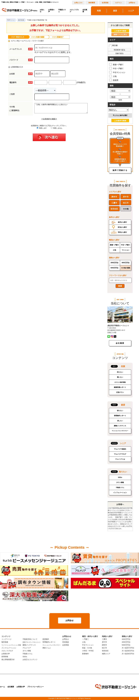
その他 (126, 209)
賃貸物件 (45, 639)
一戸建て (85, 639)
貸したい (120, 420)
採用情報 (5, 657)
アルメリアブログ (120, 454)
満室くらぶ (46, 648)
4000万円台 (126, 263)
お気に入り (78, 3)
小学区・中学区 (88, 651)
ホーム (2, 687)
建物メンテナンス (120, 426)
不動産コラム (62, 10)
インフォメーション (120, 492)
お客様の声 (51, 10)
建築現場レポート (120, 387)
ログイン (118, 3)
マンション (125, 250)
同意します (42, 130)
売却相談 (65, 642)
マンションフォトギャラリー (120, 430)
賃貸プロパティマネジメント (32, 642)
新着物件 (85, 654)
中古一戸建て (116, 68)
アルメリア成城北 (120, 449)
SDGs (35, 11)
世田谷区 (114, 209)
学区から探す (122, 232)
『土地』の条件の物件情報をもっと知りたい (64, 109)
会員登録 (105, 3)
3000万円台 (115, 263)
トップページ (6, 639)
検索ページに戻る (120, 34)
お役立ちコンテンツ (30, 659)
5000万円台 (115, 268)
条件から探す (122, 222)
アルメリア (27, 648)
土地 (113, 76)
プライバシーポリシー (35, 687)
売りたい (120, 372)
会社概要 (85, 10)
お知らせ (42, 10)
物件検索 (5, 642)
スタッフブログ (74, 10)
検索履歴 (91, 3)
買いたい (120, 377)
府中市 (126, 197)
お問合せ (132, 3)
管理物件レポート (120, 416)
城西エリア (106, 654)
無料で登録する (120, 170)
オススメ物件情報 (120, 382)
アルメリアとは (120, 459)
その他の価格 (125, 268)
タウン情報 (120, 482)
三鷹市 (114, 203)
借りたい (120, 410)
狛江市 (126, 203)
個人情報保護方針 (8, 659)
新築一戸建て (116, 64)
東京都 (113, 45)
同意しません (56, 130)
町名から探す (122, 227)
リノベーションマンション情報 (11, 645)
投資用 (113, 80)
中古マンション (117, 72)
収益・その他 (87, 648)
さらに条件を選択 (120, 115)
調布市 (114, 197)
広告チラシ (120, 392)
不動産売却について (30, 639)
